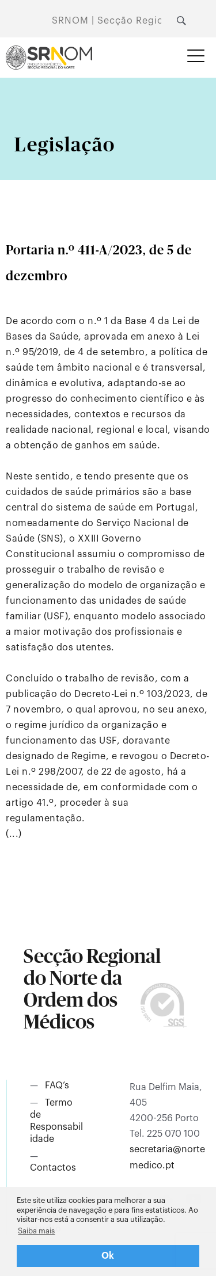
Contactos (53, 1167)
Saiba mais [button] (36, 1231)
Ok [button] (108, 1255)
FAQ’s (57, 1085)
